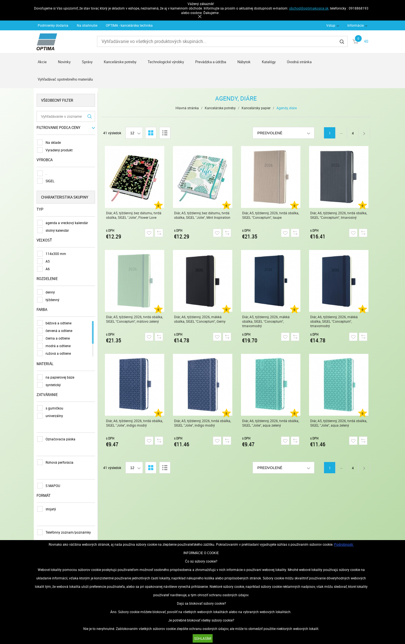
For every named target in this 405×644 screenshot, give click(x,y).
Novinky (64, 61)
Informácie (355, 25)
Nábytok (244, 61)
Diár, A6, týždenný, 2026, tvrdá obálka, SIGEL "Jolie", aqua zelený (270, 422)
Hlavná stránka (187, 108)
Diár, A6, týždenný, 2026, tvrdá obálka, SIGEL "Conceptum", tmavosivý (338, 215)
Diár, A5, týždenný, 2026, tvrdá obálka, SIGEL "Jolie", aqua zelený (338, 422)
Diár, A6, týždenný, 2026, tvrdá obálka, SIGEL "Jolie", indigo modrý (134, 422)
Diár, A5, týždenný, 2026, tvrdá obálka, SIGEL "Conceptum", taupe (270, 215)
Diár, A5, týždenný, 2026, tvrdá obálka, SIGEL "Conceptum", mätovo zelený (134, 319)
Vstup (330, 25)
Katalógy (269, 61)
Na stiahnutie (87, 25)
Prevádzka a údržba (210, 61)
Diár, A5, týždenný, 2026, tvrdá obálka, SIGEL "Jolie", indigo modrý (202, 422)
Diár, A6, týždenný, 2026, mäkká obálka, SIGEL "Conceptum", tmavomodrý (334, 321)
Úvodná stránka (299, 61)
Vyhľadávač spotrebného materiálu (65, 79)
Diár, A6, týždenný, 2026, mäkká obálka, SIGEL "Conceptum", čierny (200, 319)
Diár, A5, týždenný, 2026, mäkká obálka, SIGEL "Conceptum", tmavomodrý (266, 321)
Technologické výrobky (166, 61)
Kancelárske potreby (120, 61)
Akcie (42, 61)
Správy (87, 61)
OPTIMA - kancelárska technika (129, 25)
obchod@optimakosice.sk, (309, 8)
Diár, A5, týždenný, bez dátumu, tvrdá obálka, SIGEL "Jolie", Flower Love (133, 215)
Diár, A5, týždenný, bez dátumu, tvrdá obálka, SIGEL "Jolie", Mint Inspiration (202, 215)
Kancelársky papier (256, 108)
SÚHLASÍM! (202, 638)
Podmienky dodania (53, 25)
